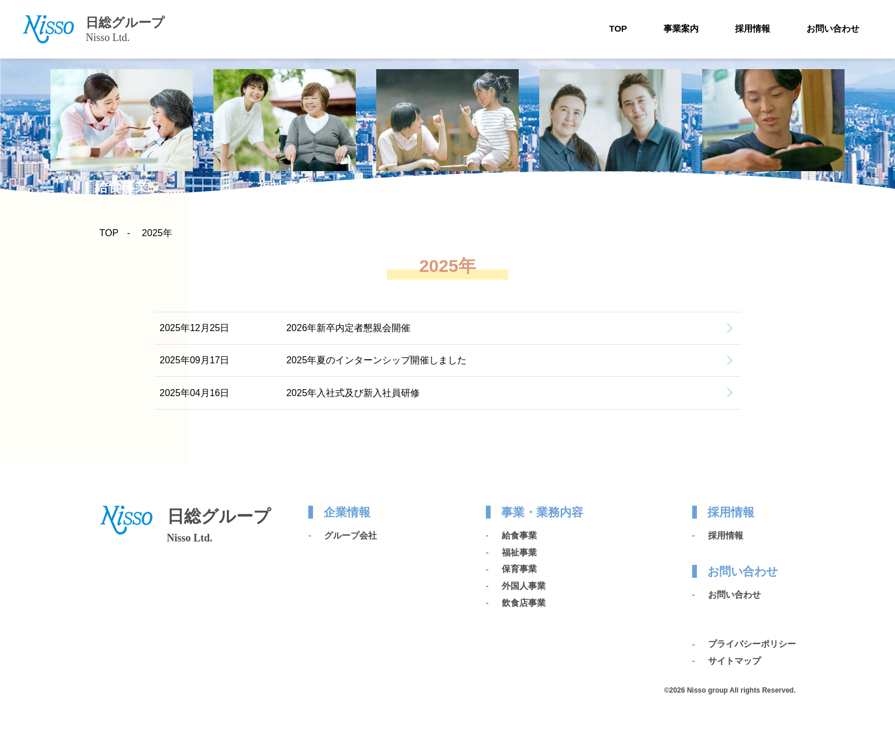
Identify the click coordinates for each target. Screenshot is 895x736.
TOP (618, 28)
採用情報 (752, 28)
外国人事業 (524, 586)
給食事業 (519, 535)
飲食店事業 (524, 603)
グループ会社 (350, 535)
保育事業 (519, 569)
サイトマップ (734, 661)
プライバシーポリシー (752, 644)
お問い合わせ (832, 28)
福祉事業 (519, 552)
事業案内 (681, 28)
